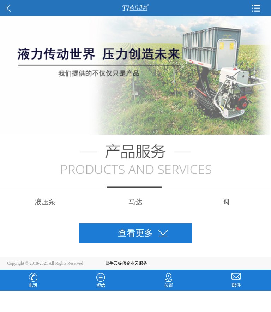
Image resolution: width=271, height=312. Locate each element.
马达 (135, 202)
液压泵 (45, 202)
